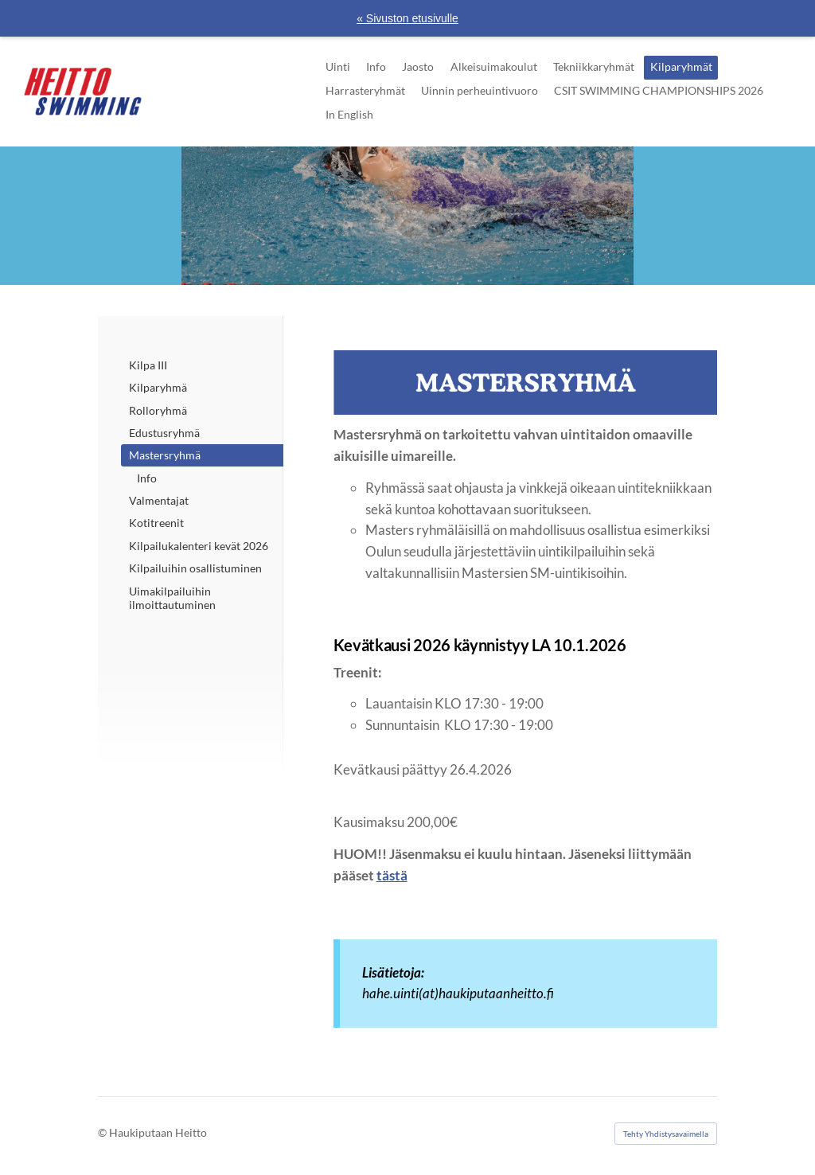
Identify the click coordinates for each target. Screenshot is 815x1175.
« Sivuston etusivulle (407, 18)
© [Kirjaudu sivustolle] (103, 1132)
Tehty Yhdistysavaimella (665, 1133)
